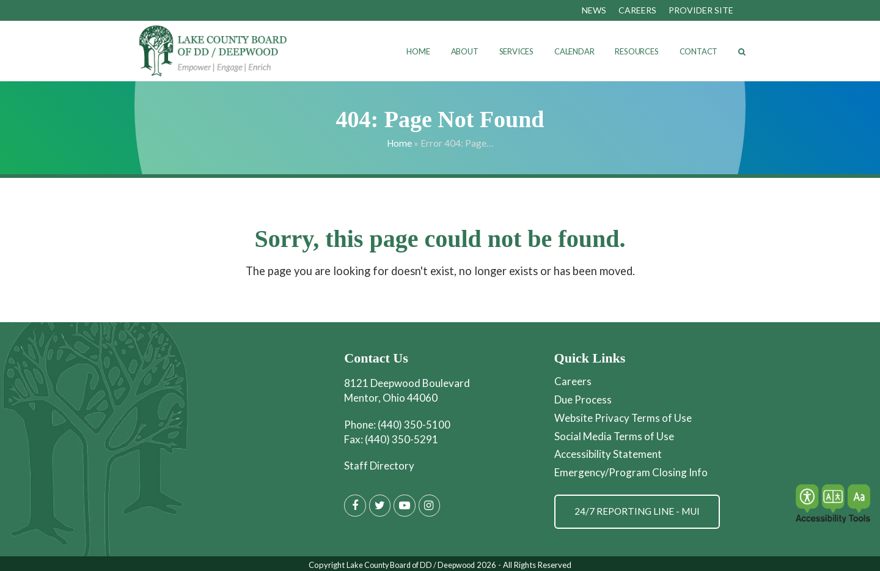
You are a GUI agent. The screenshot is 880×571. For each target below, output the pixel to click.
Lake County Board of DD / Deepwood (411, 562)
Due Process (583, 398)
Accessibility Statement (608, 452)
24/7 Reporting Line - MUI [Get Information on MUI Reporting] (638, 508)
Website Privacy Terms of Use (623, 416)
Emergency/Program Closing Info (631, 469)
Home (399, 143)
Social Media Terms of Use (614, 434)
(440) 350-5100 (414, 424)
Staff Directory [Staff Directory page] (379, 465)
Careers (573, 381)
